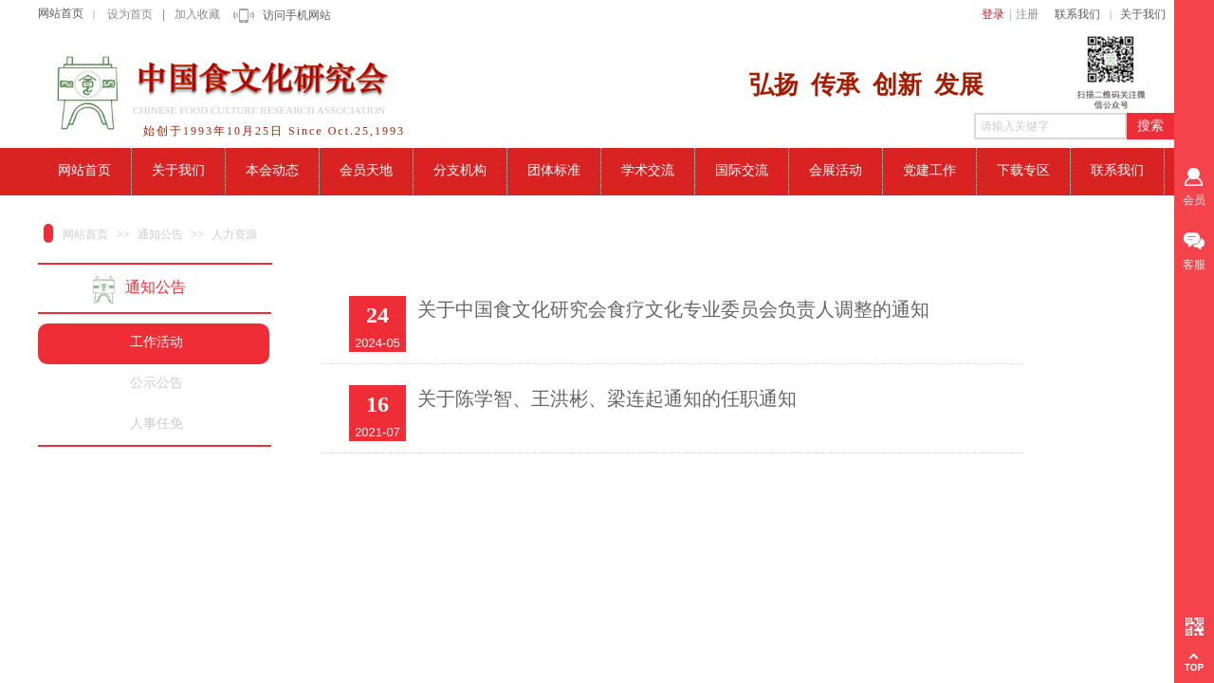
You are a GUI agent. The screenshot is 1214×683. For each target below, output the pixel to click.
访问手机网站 (297, 15)
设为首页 (130, 14)
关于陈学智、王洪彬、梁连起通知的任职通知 (607, 398)
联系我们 (1077, 14)
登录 (993, 14)
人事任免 (156, 423)
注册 (1027, 14)
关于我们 (1143, 14)
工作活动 (156, 342)
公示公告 (156, 383)
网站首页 (60, 13)
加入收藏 (197, 14)
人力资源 (234, 234)
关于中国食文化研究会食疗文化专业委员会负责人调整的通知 (673, 309)
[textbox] (1050, 126)
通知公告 (160, 234)
